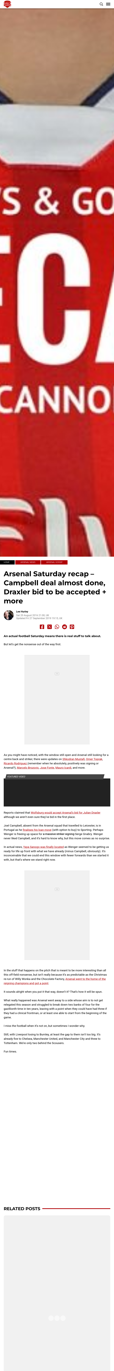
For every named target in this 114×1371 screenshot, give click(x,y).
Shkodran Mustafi (73, 759)
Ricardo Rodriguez (15, 763)
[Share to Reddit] (64, 626)
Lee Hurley (22, 611)
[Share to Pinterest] (72, 626)
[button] (101, 4)
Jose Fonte (47, 767)
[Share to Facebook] (42, 626)
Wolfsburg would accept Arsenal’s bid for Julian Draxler (65, 812)
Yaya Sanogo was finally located (43, 847)
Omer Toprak (94, 759)
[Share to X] (49, 626)
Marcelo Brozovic (28, 767)
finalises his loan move (37, 830)
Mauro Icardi (63, 767)
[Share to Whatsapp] (57, 626)
